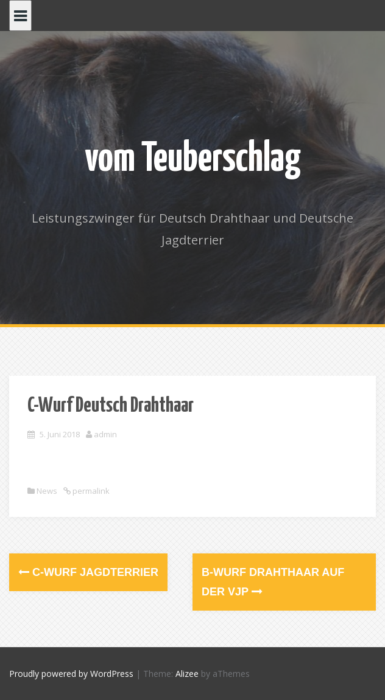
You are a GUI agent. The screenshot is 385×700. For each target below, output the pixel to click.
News (47, 490)
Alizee (187, 673)
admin (105, 434)
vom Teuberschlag (193, 159)
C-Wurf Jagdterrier (88, 572)
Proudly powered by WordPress (71, 673)
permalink (90, 490)
